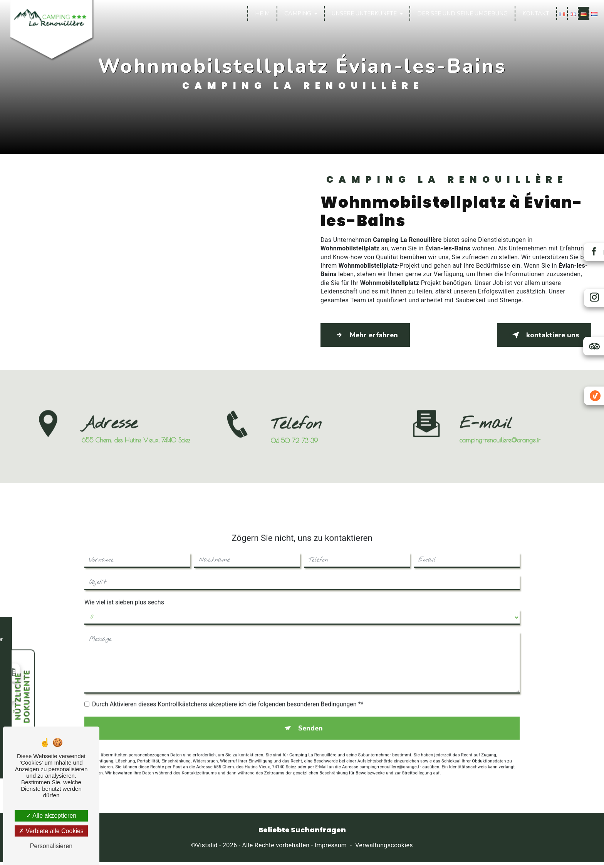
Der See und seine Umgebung (461, 13)
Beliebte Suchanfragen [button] (302, 832)
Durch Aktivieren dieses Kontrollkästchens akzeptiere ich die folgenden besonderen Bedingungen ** (227, 693)
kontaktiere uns (538, 335)
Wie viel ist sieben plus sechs (124, 591)
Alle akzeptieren (51, 815)
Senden (310, 718)
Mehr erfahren (370, 335)
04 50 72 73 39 (294, 451)
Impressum (331, 848)
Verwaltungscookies (384, 848)
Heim (260, 13)
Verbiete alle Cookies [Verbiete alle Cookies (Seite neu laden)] (51, 831)
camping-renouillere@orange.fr (500, 429)
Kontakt (534, 13)
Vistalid (207, 848)
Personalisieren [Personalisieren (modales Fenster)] (51, 846)
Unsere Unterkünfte (362, 13)
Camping (296, 13)
